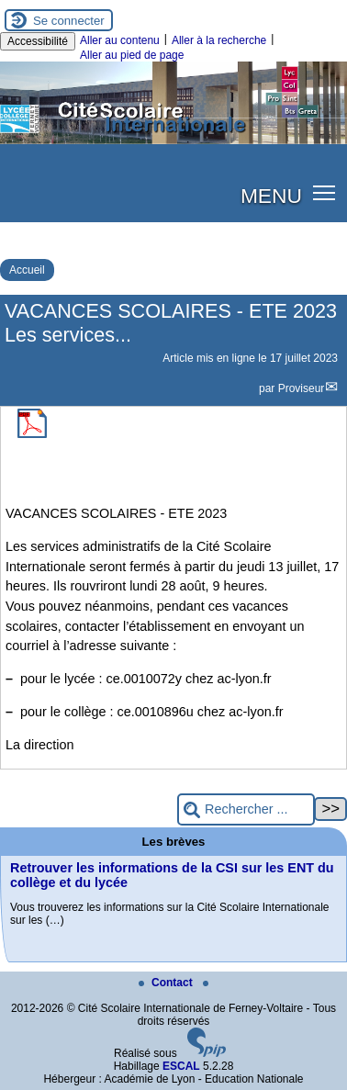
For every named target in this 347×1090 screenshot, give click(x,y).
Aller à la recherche (219, 40)
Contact (167, 982)
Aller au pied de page (132, 55)
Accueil (27, 270)
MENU (271, 196)
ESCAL (181, 1066)
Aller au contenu (120, 40)
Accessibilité (37, 41)
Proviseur (301, 388)
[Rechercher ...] (246, 809)
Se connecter (69, 21)
